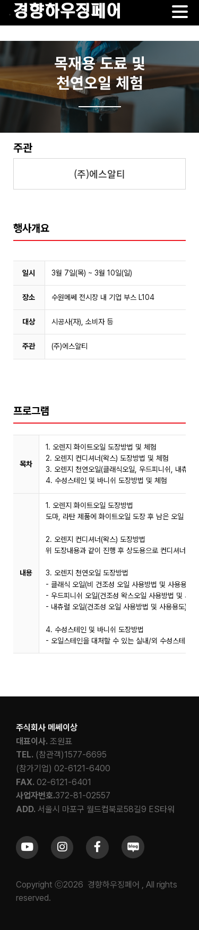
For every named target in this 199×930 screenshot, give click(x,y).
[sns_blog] (133, 839)
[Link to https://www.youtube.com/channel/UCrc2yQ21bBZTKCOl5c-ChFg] (27, 847)
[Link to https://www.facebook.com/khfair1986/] (97, 847)
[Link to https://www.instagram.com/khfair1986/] (62, 847)
